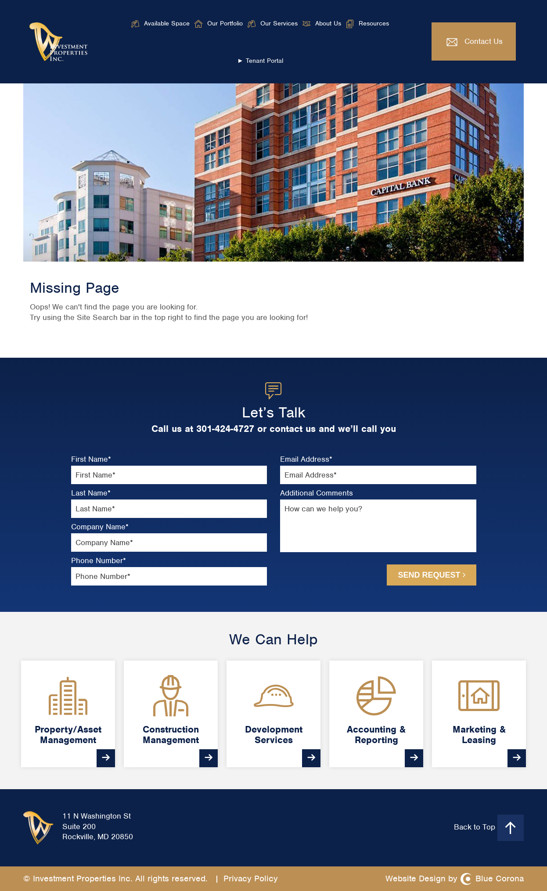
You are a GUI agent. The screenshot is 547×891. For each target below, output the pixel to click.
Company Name (100, 527)
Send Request (431, 575)
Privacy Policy (250, 878)
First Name (91, 459)
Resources (374, 23)
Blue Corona (499, 878)
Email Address (306, 459)
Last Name (91, 493)
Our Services (279, 23)
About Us (328, 23)
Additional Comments (316, 493)
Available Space (167, 23)
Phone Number (98, 560)
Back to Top (489, 828)
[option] (68, 714)
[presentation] (327, 575)
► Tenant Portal (260, 61)
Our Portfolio (225, 23)
